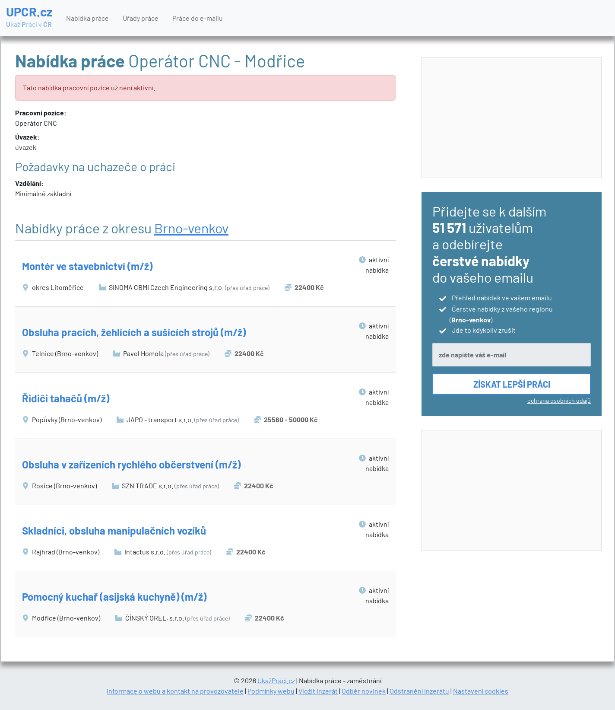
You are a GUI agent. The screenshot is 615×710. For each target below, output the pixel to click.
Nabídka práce (87, 18)
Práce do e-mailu (197, 18)
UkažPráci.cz (276, 680)
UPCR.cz (29, 17)
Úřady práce (141, 18)
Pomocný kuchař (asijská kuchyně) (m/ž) (114, 596)
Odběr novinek (364, 691)
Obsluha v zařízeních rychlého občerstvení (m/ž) (131, 464)
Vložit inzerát (318, 691)
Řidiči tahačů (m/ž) (65, 398)
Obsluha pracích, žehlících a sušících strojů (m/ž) (134, 332)
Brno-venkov (191, 228)
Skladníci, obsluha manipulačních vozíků (114, 530)
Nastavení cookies (480, 691)
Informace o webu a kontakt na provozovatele (175, 691)
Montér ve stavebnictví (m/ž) (87, 266)
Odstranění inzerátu (419, 691)
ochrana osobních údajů (559, 400)
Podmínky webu (271, 691)
